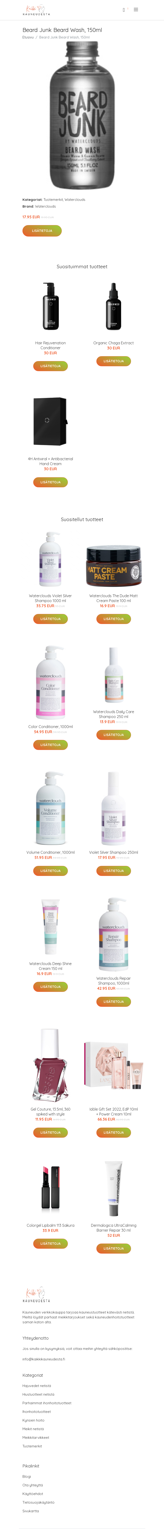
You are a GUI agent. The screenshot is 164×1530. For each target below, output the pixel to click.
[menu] (136, 9)
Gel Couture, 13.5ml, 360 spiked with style (50, 1111)
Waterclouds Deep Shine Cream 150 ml (50, 966)
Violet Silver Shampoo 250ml (113, 852)
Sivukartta (30, 1511)
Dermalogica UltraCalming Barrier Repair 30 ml (113, 1228)
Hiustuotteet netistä (38, 1394)
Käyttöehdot (32, 1494)
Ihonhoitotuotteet (36, 1411)
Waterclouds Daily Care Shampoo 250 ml (113, 714)
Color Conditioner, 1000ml (50, 726)
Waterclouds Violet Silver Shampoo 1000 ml (50, 598)
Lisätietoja (42, 231)
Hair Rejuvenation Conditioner (50, 345)
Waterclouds (75, 199)
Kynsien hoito (33, 1420)
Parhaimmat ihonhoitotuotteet (46, 1403)
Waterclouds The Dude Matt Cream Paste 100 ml (113, 598)
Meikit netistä (33, 1429)
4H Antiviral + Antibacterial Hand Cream (50, 461)
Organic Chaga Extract (113, 343)
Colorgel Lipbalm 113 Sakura (50, 1225)
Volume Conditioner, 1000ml (50, 852)
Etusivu (28, 37)
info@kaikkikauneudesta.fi (43, 1359)
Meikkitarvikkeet (35, 1437)
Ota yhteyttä (32, 1485)
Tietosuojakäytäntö (38, 1502)
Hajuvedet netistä (36, 1386)
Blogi (26, 1476)
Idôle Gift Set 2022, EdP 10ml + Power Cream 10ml (114, 1111)
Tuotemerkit (53, 199)
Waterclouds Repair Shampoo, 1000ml (113, 981)
